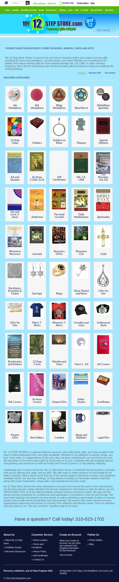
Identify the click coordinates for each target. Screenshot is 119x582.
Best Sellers (37, 437)
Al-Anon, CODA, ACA (37, 178)
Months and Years (59, 362)
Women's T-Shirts (59, 324)
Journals (37, 254)
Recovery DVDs (59, 252)
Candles (59, 437)
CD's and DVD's (96, 10)
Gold (103, 254)
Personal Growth (59, 215)
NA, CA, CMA (81, 178)
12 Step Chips (15, 141)
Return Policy (39, 551)
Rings (59, 293)
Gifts (77, 10)
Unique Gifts (59, 402)
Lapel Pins (103, 437)
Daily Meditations (81, 215)
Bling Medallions (59, 106)
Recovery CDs (81, 252)
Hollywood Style (103, 324)
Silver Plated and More (81, 292)
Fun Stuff (84, 10)
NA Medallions (37, 106)
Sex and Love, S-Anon (15, 214)
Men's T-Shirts (37, 324)
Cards (70, 10)
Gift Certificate (39, 3)
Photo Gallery (83, 3)
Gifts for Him (15, 324)
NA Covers (15, 402)
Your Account (66, 555)
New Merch (81, 108)
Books (41, 10)
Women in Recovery (15, 252)
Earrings (37, 293)
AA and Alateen (15, 178)
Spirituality (103, 217)
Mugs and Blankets (81, 436)
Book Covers (51, 10)
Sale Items (109, 10)
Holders (37, 142)
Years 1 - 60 (81, 364)
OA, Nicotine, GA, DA (103, 177)
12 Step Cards (37, 362)
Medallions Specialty (103, 106)
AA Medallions (15, 106)
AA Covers (103, 364)
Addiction (37, 217)
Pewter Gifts (15, 436)
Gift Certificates (59, 178)
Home (7, 10)
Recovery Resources (15, 551)
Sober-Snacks (81, 400)
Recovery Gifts (95, 73)
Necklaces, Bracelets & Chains (15, 291)
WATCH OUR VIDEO (105, 30)
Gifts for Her (103, 292)
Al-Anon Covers (37, 400)
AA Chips (77, 571)
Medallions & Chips (29, 10)
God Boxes (103, 402)
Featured (81, 73)
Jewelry (15, 10)
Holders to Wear (59, 141)
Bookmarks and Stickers (15, 362)
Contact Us (38, 559)
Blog (93, 3)
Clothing (62, 10)
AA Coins (103, 571)
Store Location (40, 540)
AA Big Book (66, 571)
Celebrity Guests (13, 547)
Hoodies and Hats (81, 324)
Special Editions (103, 141)
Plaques (81, 142)
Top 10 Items (110, 73)
